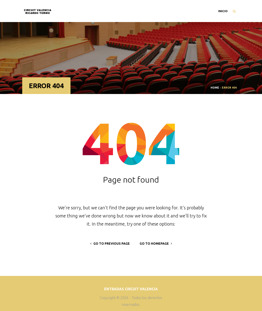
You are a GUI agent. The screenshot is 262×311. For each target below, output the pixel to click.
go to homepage (156, 243)
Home (215, 87)
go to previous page (110, 243)
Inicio (223, 11)
